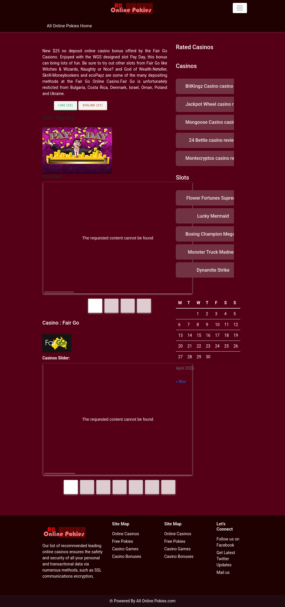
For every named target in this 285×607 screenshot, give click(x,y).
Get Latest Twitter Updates (226, 558)
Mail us (223, 572)
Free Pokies (122, 541)
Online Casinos (125, 533)
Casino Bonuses (126, 556)
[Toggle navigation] (240, 8)
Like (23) (65, 105)
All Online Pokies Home (69, 25)
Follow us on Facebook (228, 542)
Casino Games (125, 549)
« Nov (181, 381)
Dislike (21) (93, 105)
